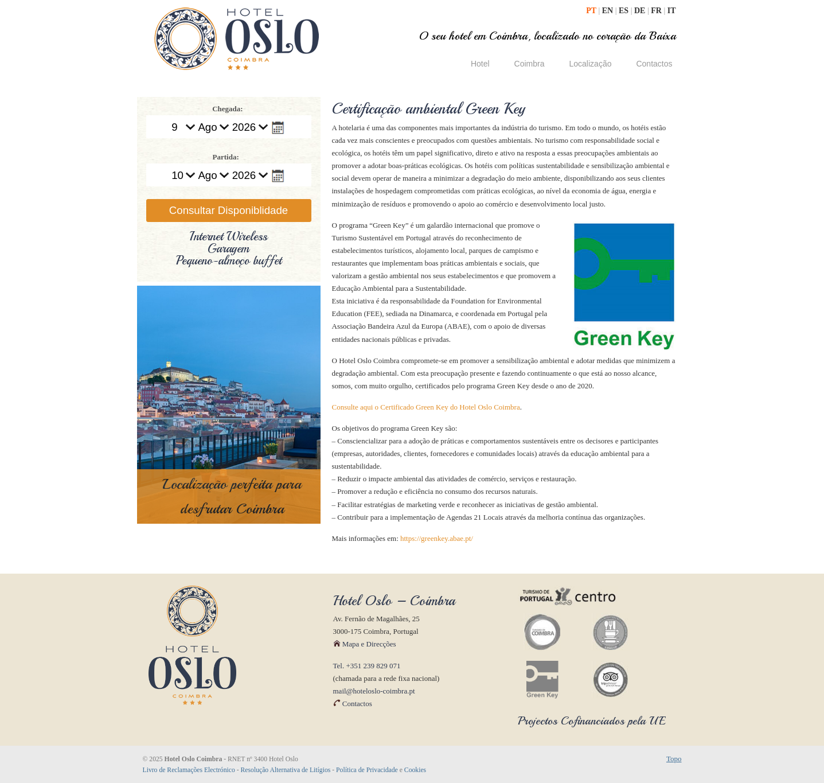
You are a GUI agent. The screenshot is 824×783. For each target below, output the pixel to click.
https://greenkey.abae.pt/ (436, 538)
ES (625, 10)
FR (657, 10)
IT (671, 10)
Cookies (415, 770)
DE (640, 10)
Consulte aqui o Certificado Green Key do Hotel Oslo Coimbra (426, 407)
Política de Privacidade (367, 770)
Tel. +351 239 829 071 (367, 665)
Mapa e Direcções (364, 644)
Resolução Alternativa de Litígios (286, 770)
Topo (674, 758)
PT (592, 10)
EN (608, 10)
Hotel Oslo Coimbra (237, 38)
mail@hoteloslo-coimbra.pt (374, 691)
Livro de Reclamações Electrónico (189, 770)
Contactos (352, 703)
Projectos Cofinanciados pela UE (592, 721)
